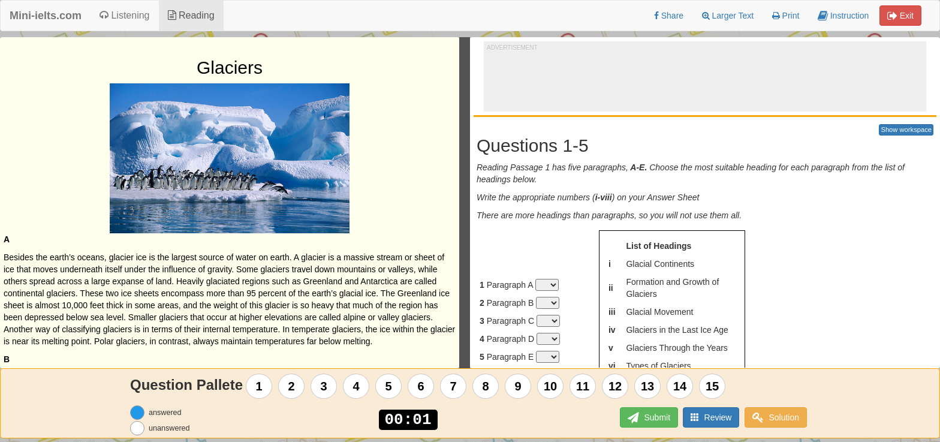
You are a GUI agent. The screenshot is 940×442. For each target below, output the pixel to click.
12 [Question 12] (615, 386)
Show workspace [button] (906, 129)
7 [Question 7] (453, 386)
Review (710, 417)
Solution (775, 417)
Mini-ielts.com (46, 16)
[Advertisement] (705, 79)
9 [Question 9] (518, 386)
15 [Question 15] (712, 386)
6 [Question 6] (421, 386)
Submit (647, 417)
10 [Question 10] (550, 386)
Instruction (843, 15)
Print (786, 15)
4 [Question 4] (356, 386)
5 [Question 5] (388, 386)
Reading (191, 15)
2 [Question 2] (291, 386)
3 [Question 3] (324, 386)
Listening (125, 15)
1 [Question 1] (259, 386)
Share (668, 15)
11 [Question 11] (582, 386)
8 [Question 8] (486, 386)
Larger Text (728, 15)
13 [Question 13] (647, 386)
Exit (900, 15)
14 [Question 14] (679, 386)
